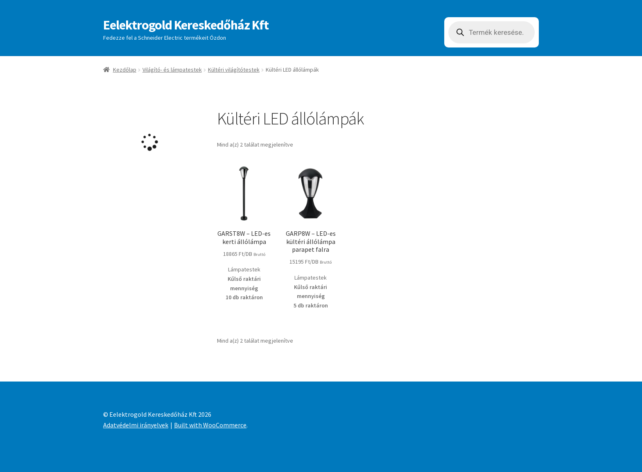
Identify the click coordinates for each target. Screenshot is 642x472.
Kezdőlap (124, 69)
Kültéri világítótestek (234, 69)
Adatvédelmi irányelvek (135, 425)
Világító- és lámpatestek (172, 69)
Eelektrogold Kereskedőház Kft (186, 25)
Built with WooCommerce (210, 425)
